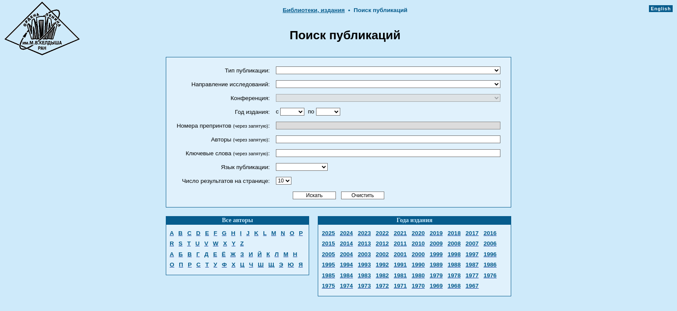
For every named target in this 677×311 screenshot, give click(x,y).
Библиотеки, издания (314, 10)
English (661, 8)
